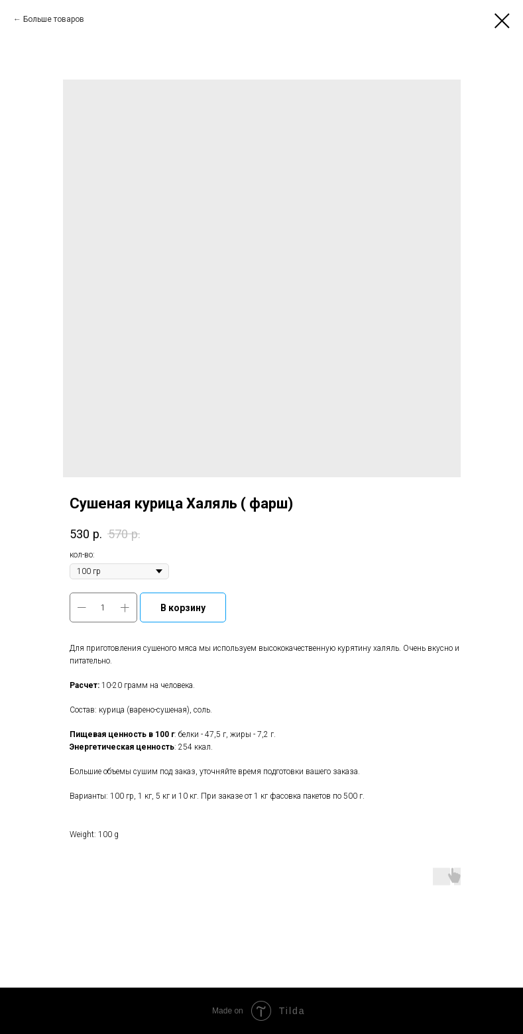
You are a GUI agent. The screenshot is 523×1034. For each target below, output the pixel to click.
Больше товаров (53, 19)
